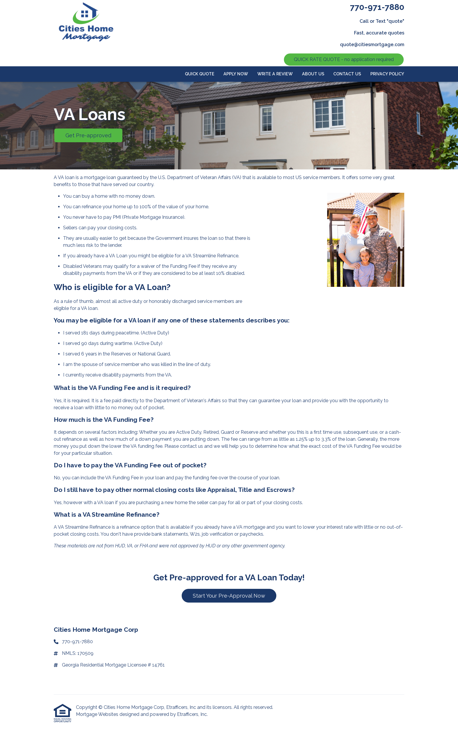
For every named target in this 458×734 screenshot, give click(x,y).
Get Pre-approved (88, 135)
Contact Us (347, 73)
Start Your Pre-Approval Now (229, 596)
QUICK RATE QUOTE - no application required (344, 59)
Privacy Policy (387, 73)
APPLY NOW (235, 73)
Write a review (275, 73)
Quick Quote (199, 73)
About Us (313, 73)
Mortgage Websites (97, 714)
